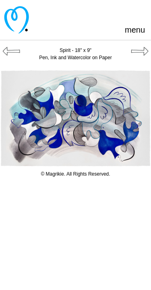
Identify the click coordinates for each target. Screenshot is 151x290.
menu (135, 30)
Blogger (114, 11)
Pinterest (87, 11)
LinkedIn (127, 11)
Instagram (140, 11)
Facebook (100, 11)
